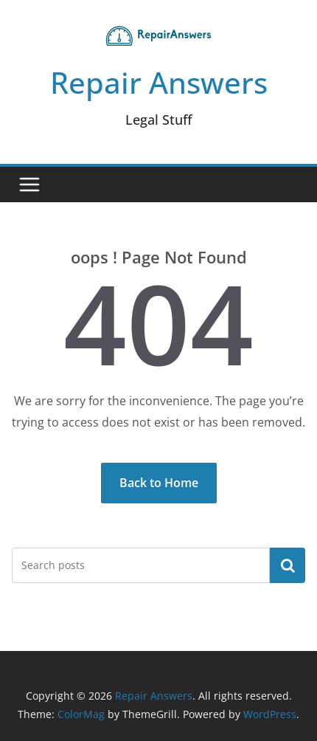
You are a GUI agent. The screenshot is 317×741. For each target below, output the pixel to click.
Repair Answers (159, 82)
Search (287, 564)
